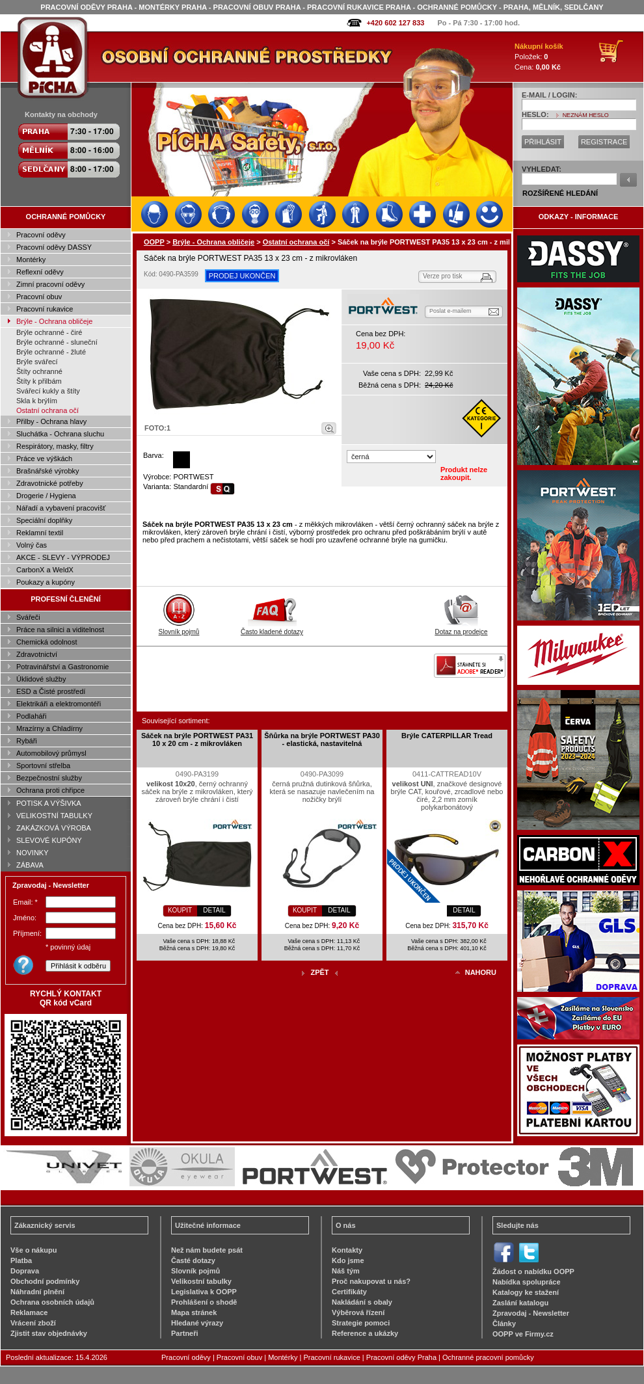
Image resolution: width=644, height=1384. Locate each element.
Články (504, 1323)
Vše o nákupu (33, 1250)
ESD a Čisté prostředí (50, 691)
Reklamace (29, 1312)
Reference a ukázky (365, 1333)
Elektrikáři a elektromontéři (58, 704)
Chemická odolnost (46, 642)
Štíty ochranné (39, 371)
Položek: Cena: (539, 56)
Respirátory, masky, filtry (55, 446)
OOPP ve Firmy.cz (523, 1334)
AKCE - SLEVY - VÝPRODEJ (63, 557)
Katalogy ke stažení (525, 1292)
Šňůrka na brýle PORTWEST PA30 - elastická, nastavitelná (322, 739)
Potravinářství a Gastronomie (62, 667)
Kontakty (347, 1250)
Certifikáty (349, 1292)
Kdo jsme (348, 1260)
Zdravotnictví (36, 654)
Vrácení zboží (33, 1323)
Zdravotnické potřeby (49, 483)
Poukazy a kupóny (45, 582)
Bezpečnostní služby (49, 778)
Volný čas (31, 545)
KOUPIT (180, 910)
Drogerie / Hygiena (46, 495)
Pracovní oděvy (41, 235)
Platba (21, 1260)
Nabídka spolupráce (526, 1282)
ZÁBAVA (30, 865)
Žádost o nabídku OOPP (533, 1271)
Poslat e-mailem (450, 311)
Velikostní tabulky (201, 1281)
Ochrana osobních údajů (52, 1302)
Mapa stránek (194, 1312)
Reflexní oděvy (40, 272)
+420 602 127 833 (395, 23)
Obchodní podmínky (44, 1281)
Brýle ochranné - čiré (49, 332)
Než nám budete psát (207, 1250)
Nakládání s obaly (362, 1302)
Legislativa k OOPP (204, 1292)
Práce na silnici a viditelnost (60, 629)
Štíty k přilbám (39, 381)
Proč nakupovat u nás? (371, 1281)
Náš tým (346, 1271)
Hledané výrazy (197, 1323)
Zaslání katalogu (520, 1303)
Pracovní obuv (39, 296)
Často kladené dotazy (272, 628)
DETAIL (214, 910)
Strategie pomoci (361, 1323)
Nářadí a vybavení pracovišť (60, 508)
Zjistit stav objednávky (48, 1333)
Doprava (24, 1271)
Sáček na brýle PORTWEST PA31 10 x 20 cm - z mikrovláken (197, 739)
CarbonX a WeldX (45, 570)
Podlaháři (31, 716)
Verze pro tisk (443, 276)
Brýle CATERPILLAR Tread (446, 735)
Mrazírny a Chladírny (49, 728)
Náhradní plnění (37, 1292)
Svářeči (28, 617)
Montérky (31, 259)
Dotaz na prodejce (461, 628)
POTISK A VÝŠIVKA (48, 803)
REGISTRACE (604, 142)
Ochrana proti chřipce (50, 790)
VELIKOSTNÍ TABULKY (54, 815)
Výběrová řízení (358, 1312)
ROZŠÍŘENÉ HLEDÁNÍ (560, 193)
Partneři (184, 1333)
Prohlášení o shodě (204, 1302)
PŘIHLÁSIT (542, 142)
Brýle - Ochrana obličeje (54, 321)
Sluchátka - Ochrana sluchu (60, 434)
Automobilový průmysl (51, 753)
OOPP (154, 242)
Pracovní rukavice (44, 309)
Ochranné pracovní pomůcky (488, 1357)
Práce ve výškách (44, 458)
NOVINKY (32, 853)
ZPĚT (319, 972)
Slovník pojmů (179, 628)
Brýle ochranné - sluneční (57, 342)
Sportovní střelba (43, 765)
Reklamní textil (39, 533)
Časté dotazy (193, 1260)
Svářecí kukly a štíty (48, 391)
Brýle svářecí (37, 362)
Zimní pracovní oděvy (50, 284)
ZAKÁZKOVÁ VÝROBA (53, 828)
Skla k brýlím (36, 401)
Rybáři (26, 741)
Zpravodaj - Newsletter (530, 1313)
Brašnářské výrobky (47, 471)
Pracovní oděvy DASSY (54, 247)
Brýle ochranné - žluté (51, 352)
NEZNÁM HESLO (586, 115)
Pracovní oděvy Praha (401, 1357)
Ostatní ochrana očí (47, 410)
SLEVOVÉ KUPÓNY (49, 840)
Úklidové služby (41, 679)
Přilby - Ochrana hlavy (51, 421)
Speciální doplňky (44, 520)
